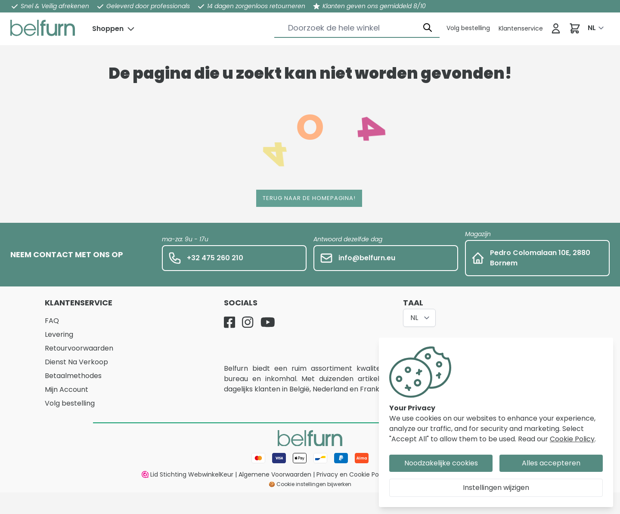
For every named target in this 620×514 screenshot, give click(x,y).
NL (592, 28)
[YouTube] (267, 322)
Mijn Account (66, 389)
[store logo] (42, 28)
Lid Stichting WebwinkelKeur (187, 474)
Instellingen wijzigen (496, 487)
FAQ (52, 321)
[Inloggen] (556, 28)
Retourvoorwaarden (79, 348)
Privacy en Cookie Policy (352, 474)
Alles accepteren (551, 463)
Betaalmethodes (73, 376)
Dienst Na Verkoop (76, 362)
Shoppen (108, 29)
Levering (59, 334)
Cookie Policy (572, 439)
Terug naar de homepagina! (309, 198)
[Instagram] (247, 322)
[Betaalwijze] (310, 458)
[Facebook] (229, 322)
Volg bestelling (70, 403)
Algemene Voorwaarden (275, 474)
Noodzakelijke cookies (441, 463)
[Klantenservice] (468, 28)
